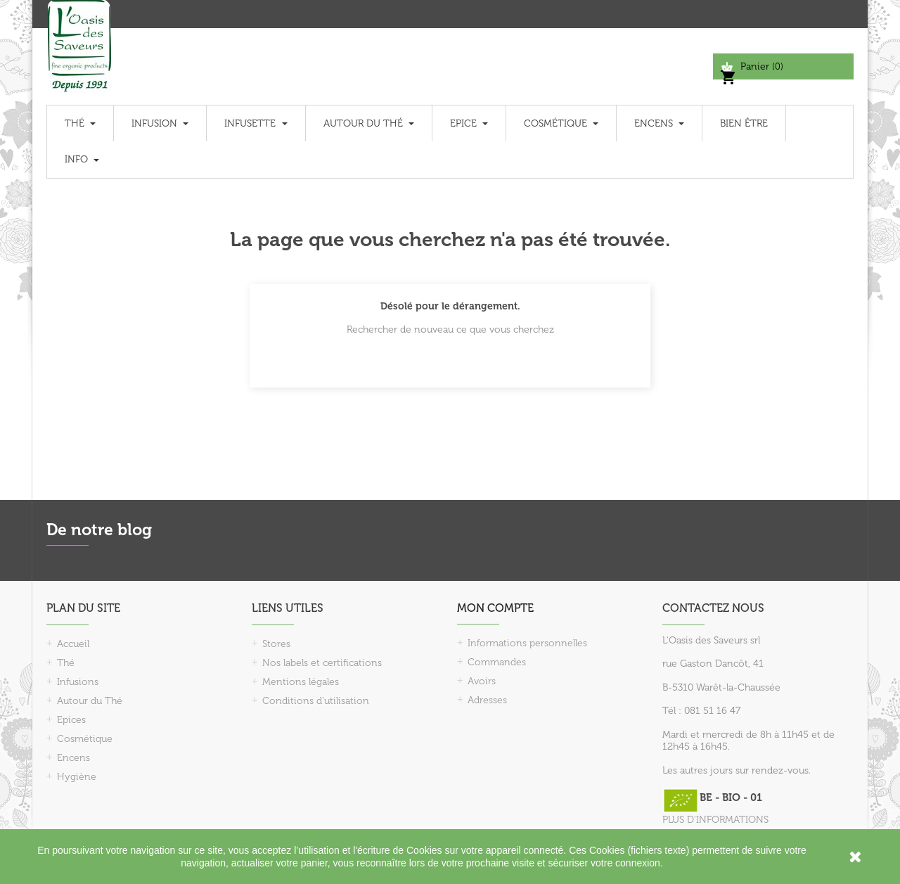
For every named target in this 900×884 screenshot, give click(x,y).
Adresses (487, 700)
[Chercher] (639, 66)
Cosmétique (84, 739)
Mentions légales (300, 682)
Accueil (73, 644)
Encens (73, 758)
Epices (71, 720)
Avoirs (482, 681)
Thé (66, 663)
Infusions (77, 682)
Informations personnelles (527, 643)
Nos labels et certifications (322, 663)
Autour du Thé (89, 701)
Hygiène (76, 777)
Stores (276, 644)
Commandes (497, 662)
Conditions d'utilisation (315, 701)
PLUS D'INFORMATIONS (715, 820)
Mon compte (495, 608)
